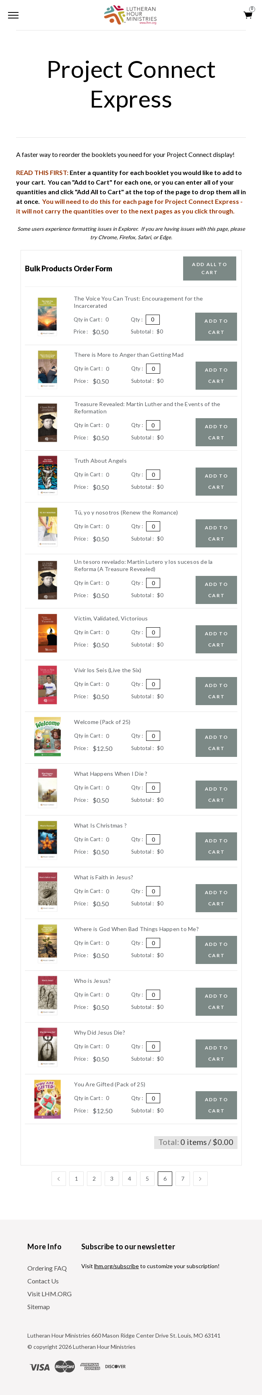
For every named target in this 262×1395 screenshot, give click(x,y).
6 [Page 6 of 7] (165, 1178)
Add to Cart (216, 326)
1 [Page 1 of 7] (76, 1178)
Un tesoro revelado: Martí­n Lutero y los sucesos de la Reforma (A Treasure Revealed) (143, 565)
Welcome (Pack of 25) (102, 721)
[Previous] (59, 1179)
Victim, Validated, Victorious (111, 618)
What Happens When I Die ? (110, 773)
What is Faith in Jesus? (103, 877)
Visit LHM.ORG (49, 1293)
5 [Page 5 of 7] (147, 1178)
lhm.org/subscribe (116, 1266)
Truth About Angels (100, 460)
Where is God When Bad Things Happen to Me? (136, 928)
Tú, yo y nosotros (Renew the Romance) (126, 512)
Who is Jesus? (92, 980)
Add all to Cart (209, 268)
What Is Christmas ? (100, 825)
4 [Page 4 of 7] (129, 1178)
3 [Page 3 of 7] (111, 1178)
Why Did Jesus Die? (99, 1032)
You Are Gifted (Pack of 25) (109, 1084)
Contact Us (43, 1281)
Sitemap (38, 1306)
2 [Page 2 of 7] (94, 1178)
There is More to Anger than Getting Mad (129, 354)
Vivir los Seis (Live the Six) (107, 670)
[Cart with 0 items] (248, 15)
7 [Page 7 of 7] (182, 1178)
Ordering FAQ (47, 1268)
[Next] (200, 1179)
